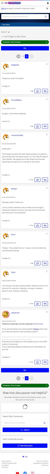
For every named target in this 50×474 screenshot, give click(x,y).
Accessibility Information (40, 463)
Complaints (5, 465)
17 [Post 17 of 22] (5, 121)
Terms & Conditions (42, 461)
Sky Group (5, 467)
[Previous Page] (18, 56)
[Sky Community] (13, 3)
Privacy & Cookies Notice (9, 463)
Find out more (38, 324)
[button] (47, 64)
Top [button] (26, 457)
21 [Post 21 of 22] (5, 299)
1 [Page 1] (23, 56)
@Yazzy (36, 329)
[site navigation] (2, 3)
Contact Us (45, 465)
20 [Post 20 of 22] (6, 258)
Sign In (47, 3)
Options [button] (4, 32)
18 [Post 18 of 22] (5, 175)
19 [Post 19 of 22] (5, 220)
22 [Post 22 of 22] (6, 357)
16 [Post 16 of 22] (5, 86)
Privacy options (6, 461)
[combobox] (22, 16)
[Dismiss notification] (47, 8)
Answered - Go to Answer (25, 42)
